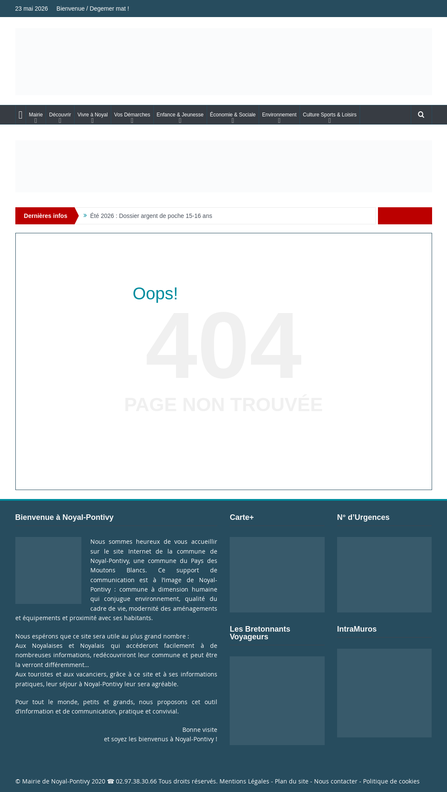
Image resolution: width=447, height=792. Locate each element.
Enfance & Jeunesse (180, 115)
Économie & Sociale (233, 115)
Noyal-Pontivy (70, 781)
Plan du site (292, 781)
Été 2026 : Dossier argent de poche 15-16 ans (151, 215)
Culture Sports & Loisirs (330, 115)
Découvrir (60, 115)
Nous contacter (336, 781)
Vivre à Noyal (93, 115)
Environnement (279, 115)
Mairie (36, 115)
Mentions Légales (244, 781)
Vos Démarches (132, 115)
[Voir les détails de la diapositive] (223, 166)
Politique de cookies (391, 781)
